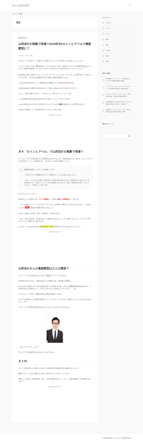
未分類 (108, 50)
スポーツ (108, 23)
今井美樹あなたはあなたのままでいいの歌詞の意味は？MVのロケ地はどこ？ (118, 103)
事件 (107, 39)
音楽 (107, 61)
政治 (107, 45)
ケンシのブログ (20, 5)
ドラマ (108, 28)
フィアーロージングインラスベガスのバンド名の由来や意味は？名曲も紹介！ (118, 87)
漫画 (107, 56)
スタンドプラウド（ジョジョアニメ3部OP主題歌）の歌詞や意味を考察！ (118, 95)
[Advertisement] (55, 130)
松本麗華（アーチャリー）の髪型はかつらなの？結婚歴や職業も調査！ (118, 80)
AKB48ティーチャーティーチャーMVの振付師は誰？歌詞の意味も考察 (118, 110)
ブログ (108, 34)
